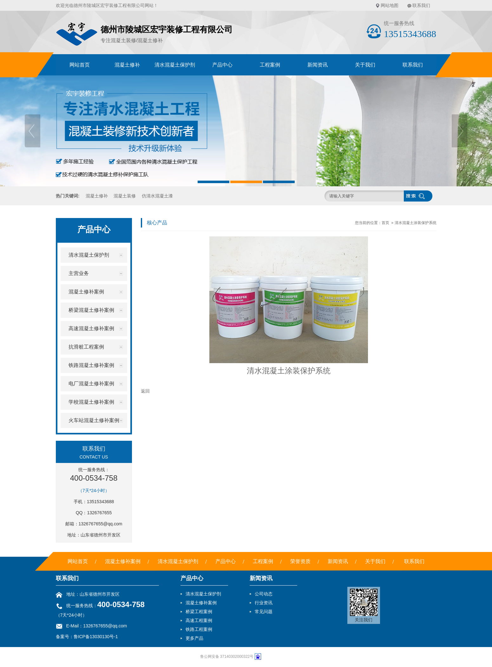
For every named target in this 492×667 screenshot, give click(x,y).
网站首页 (79, 64)
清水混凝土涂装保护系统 (415, 223)
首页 (385, 223)
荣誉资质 (300, 561)
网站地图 (389, 5)
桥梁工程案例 (199, 611)
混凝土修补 (127, 64)
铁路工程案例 (199, 629)
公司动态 (263, 593)
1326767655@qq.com (100, 523)
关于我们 (365, 64)
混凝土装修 (125, 195)
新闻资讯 (317, 64)
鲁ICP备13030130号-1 (96, 636)
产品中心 (222, 64)
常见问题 (263, 611)
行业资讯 (263, 602)
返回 (145, 391)
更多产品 (194, 638)
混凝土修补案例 (123, 561)
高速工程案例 (199, 620)
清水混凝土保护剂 (174, 64)
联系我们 (421, 5)
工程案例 (270, 64)
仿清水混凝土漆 (157, 195)
